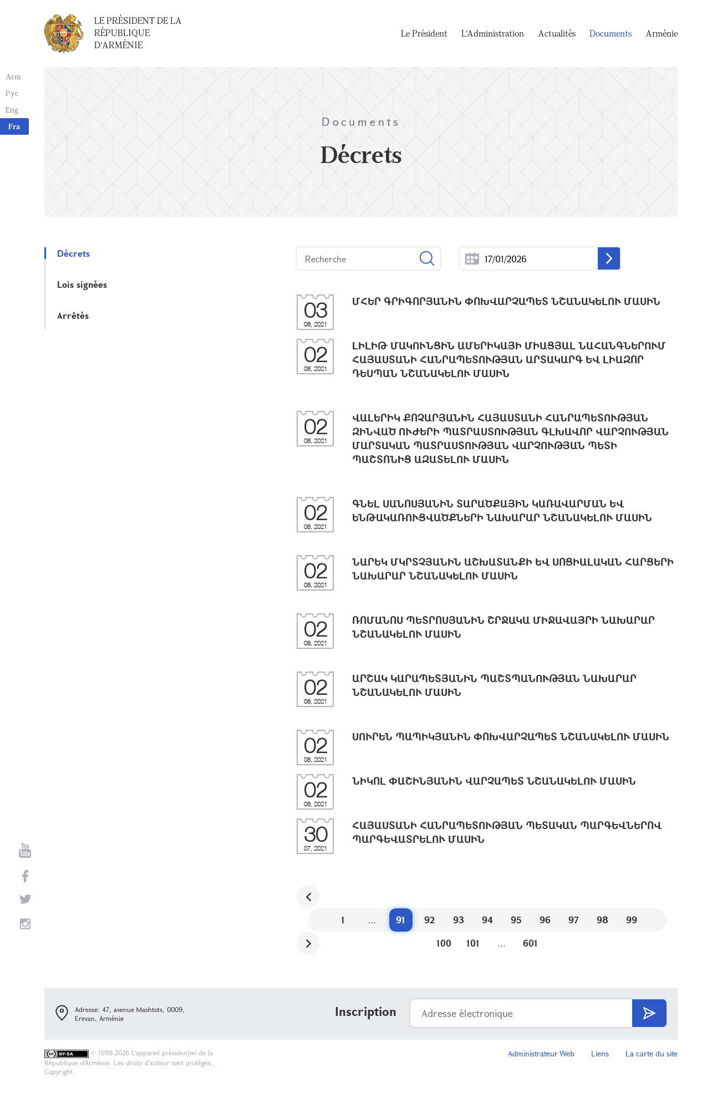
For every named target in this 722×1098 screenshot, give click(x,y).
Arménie (661, 33)
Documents (610, 33)
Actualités (557, 33)
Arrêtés (73, 315)
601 (530, 943)
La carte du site (652, 1053)
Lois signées (82, 284)
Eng (12, 109)
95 (516, 920)
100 (443, 943)
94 (487, 920)
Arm (13, 76)
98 (602, 920)
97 (573, 920)
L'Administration (492, 33)
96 (545, 920)
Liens (600, 1053)
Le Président (424, 33)
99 (631, 920)
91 (400, 920)
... (472, 259)
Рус (12, 93)
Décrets (73, 253)
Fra (14, 126)
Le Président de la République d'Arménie (138, 32)
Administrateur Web (541, 1053)
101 (473, 943)
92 (429, 920)
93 (458, 920)
